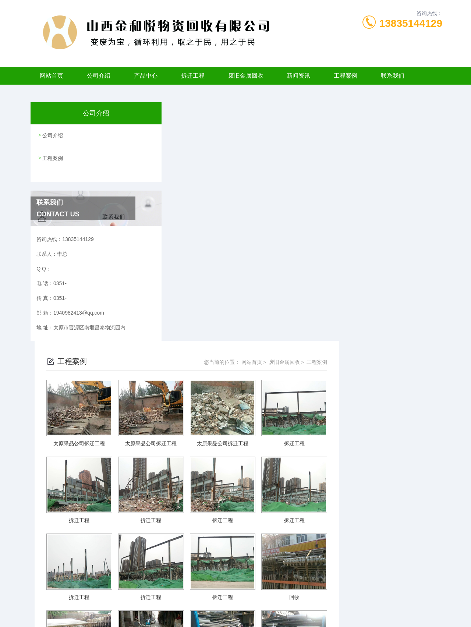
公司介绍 (98, 75)
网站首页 (51, 75)
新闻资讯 (298, 75)
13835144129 (410, 23)
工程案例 (345, 75)
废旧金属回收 (245, 75)
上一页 (269, 538)
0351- (195, 592)
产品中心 (145, 75)
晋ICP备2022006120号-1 (290, 603)
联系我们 (392, 75)
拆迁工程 (193, 75)
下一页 (311, 538)
